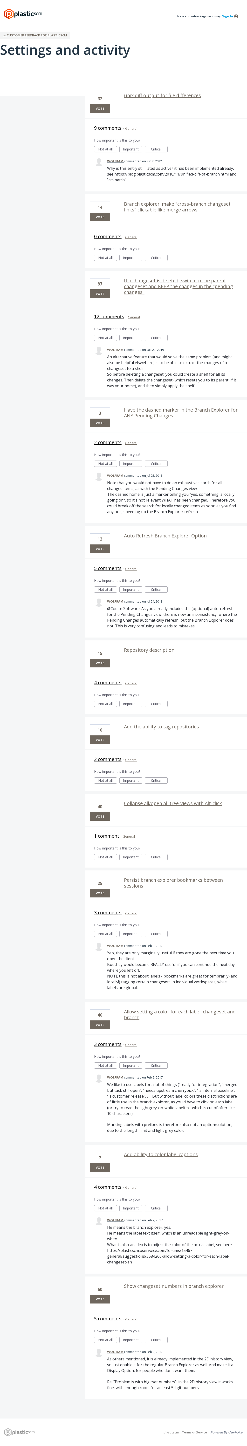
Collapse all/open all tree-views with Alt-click (173, 803)
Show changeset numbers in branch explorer (174, 1286)
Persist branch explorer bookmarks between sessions (173, 883)
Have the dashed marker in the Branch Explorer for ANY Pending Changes (181, 413)
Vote (100, 108)
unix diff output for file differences (162, 95)
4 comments (108, 682)
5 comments (108, 568)
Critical (159, 149)
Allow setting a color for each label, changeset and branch (180, 1014)
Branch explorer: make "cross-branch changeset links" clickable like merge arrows (177, 207)
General (131, 128)
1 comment (106, 836)
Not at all (107, 149)
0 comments (108, 236)
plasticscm (171, 1432)
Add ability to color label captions (161, 1154)
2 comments (108, 442)
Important (132, 149)
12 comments (109, 316)
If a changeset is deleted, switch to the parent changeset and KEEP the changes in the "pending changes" (178, 286)
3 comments (108, 912)
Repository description (149, 650)
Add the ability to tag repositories (161, 726)
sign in (227, 16)
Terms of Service (194, 1432)
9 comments (108, 128)
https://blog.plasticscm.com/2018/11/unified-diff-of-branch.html (171, 174)
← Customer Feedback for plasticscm (35, 35)
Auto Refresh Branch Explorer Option (165, 535)
